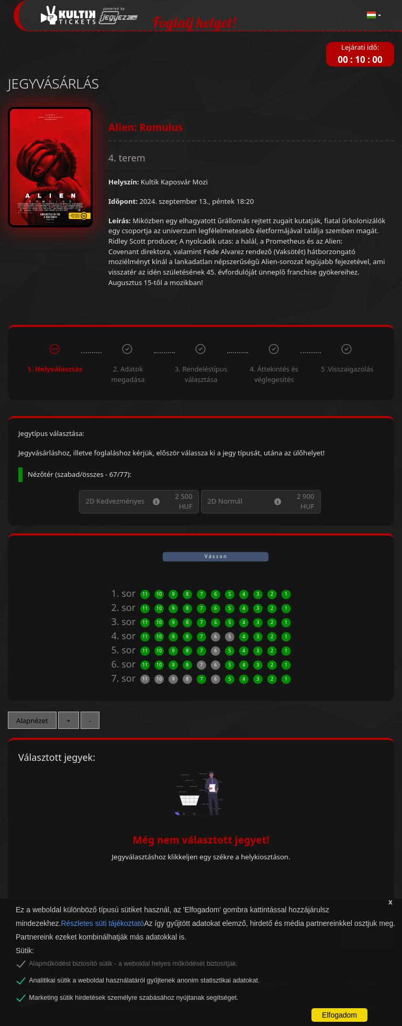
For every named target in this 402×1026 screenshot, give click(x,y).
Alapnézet (32, 720)
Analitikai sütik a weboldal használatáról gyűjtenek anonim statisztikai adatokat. (144, 980)
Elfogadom (339, 1015)
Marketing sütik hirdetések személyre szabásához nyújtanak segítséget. (133, 997)
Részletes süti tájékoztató (102, 923)
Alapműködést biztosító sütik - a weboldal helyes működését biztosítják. (133, 963)
